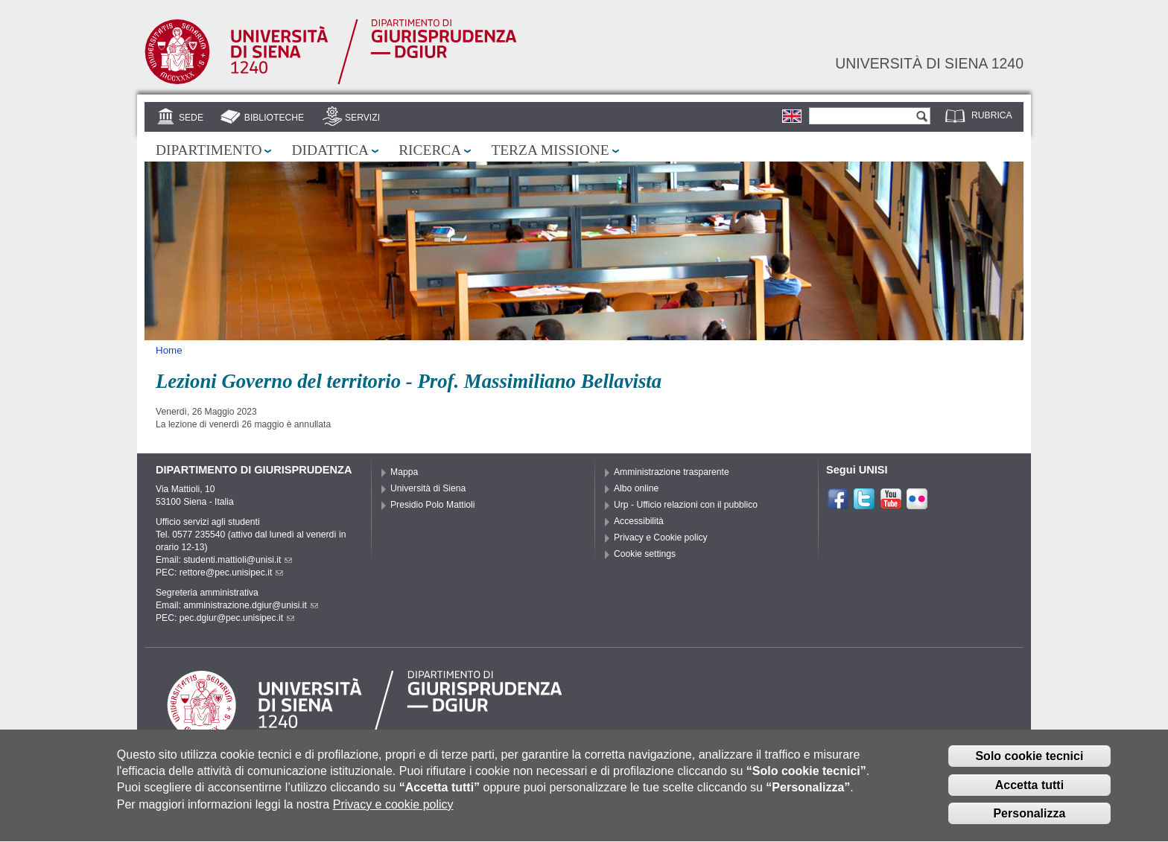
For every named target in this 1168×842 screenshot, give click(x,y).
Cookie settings (645, 554)
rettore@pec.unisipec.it (232, 572)
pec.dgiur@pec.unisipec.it (237, 618)
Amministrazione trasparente (671, 472)
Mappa (404, 472)
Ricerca (430, 150)
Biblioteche (274, 117)
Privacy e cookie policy (393, 812)
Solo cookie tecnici (1029, 763)
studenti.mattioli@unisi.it (237, 560)
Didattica (330, 150)
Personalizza (1029, 821)
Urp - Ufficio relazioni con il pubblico (686, 505)
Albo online (636, 488)
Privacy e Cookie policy (661, 537)
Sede (191, 117)
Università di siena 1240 (929, 63)
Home (169, 350)
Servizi (362, 117)
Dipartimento (208, 150)
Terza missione (550, 150)
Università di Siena (428, 488)
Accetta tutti (1029, 792)
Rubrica (991, 115)
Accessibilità (639, 521)
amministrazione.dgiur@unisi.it (250, 605)
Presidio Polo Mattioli (432, 505)
